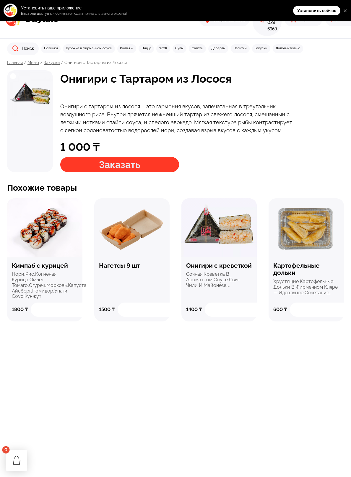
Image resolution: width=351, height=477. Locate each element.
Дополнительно (288, 48)
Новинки (51, 48)
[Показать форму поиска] (23, 49)
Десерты (218, 48)
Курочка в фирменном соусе (89, 48)
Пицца (146, 48)
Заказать (119, 164)
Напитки (240, 48)
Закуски (261, 48)
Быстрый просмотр (45, 227)
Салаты (197, 48)
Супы (179, 48)
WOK (163, 48)
